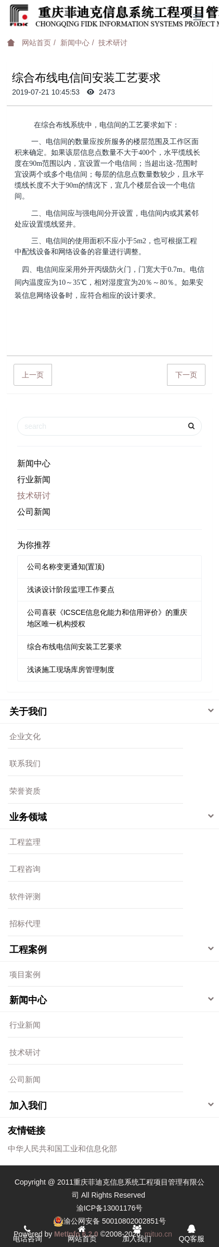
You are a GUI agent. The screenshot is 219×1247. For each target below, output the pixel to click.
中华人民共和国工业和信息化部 (62, 1148)
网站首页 (29, 42)
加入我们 (28, 1105)
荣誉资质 (25, 790)
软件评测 (25, 896)
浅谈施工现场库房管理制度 (70, 669)
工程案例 (28, 949)
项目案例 (25, 974)
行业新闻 (33, 479)
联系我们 (25, 763)
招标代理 (25, 923)
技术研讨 (112, 42)
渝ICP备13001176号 (109, 1208)
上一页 (33, 375)
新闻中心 (74, 42)
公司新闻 (33, 511)
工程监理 (25, 841)
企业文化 (25, 736)
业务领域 (28, 817)
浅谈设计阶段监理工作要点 (70, 589)
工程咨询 (25, 868)
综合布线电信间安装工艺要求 (74, 646)
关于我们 (28, 711)
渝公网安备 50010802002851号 (114, 1221)
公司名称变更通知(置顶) (66, 566)
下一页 (186, 375)
